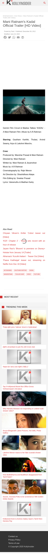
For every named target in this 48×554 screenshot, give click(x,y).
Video (29, 274)
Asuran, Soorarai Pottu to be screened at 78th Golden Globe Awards (23, 498)
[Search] (44, 3)
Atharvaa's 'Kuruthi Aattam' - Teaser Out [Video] (23, 256)
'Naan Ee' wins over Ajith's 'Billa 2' (15, 367)
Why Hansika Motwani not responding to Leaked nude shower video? (23, 410)
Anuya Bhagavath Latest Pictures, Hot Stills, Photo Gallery (22, 432)
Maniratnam (8, 274)
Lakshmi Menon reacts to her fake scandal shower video (22, 454)
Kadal (31, 270)
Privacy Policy (14, 540)
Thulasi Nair (19, 274)
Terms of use (14, 543)
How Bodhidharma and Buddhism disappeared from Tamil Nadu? (22, 476)
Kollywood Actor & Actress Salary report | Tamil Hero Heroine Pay (22, 520)
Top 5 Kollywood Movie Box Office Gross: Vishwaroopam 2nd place (18, 388)
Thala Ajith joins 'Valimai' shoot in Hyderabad (19, 327)
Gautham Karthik (20, 270)
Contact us (13, 536)
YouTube (37, 274)
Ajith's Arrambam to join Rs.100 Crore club (19, 347)
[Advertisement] (24, 66)
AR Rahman (8, 270)
